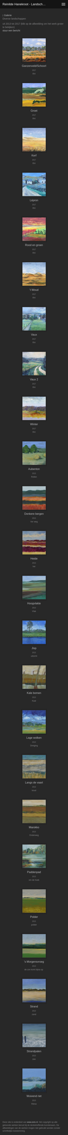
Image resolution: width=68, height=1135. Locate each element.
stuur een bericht (11, 30)
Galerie (7, 15)
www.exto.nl (32, 1122)
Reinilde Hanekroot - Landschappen (26, 4)
